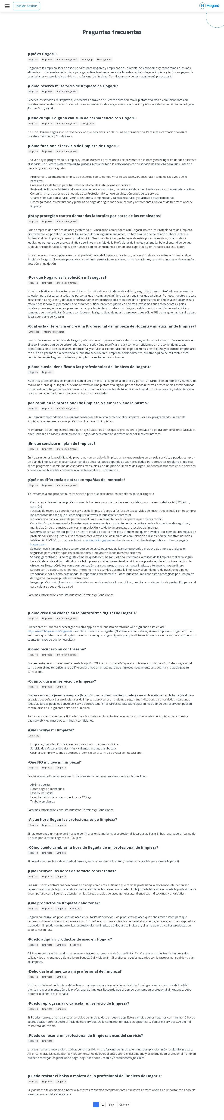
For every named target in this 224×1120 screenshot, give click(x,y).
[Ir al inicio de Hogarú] (209, 6)
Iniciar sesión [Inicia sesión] (26, 6)
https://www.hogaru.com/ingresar (49, 631)
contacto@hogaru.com (100, 540)
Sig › (111, 1104)
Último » (124, 1104)
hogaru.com (38, 544)
